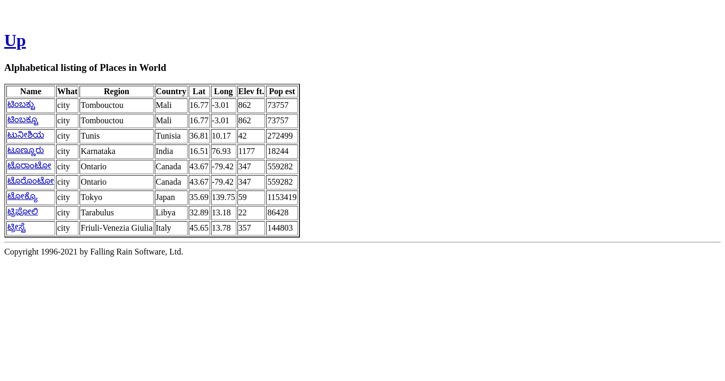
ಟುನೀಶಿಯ (25, 134)
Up (15, 40)
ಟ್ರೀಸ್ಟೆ (16, 226)
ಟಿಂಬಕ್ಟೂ (22, 119)
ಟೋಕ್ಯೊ (22, 196)
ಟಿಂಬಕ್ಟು (21, 103)
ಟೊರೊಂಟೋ (30, 180)
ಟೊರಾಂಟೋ (29, 165)
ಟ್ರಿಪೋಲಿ (22, 211)
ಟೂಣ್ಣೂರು (25, 150)
